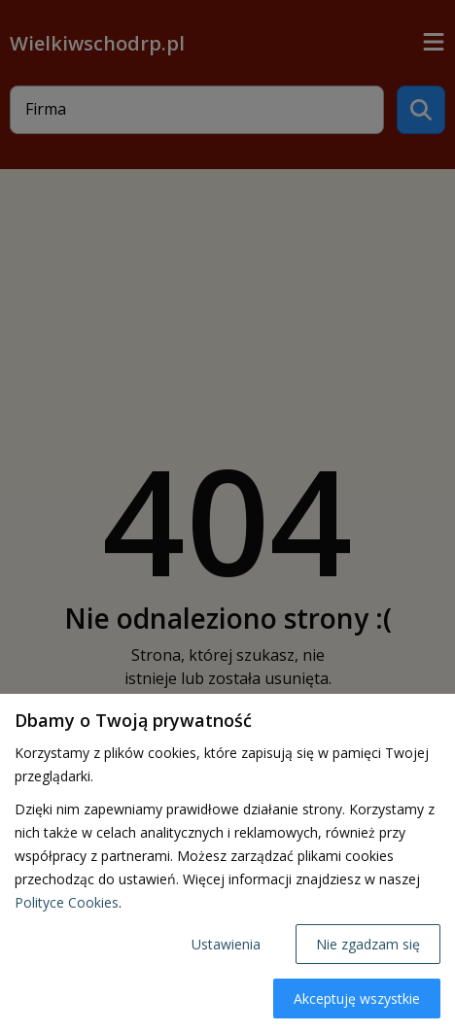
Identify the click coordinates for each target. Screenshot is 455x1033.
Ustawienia (226, 944)
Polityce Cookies (67, 902)
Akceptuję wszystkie (357, 998)
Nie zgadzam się (368, 944)
